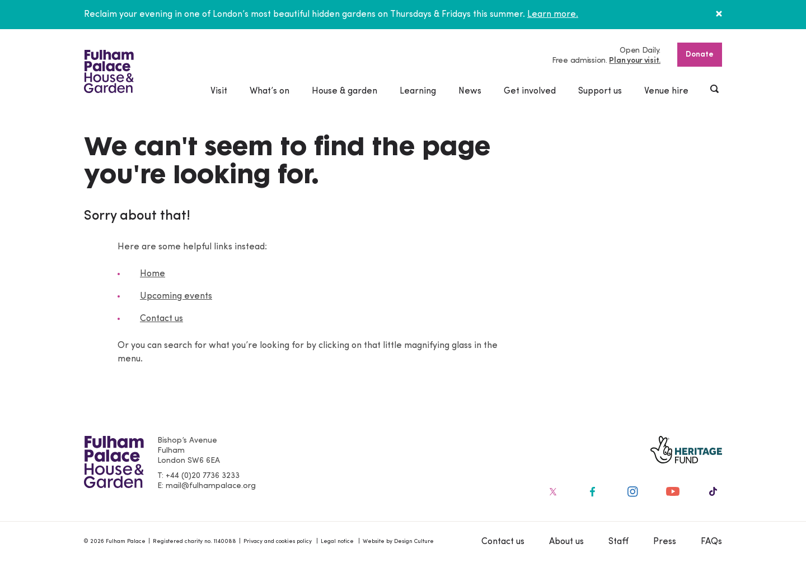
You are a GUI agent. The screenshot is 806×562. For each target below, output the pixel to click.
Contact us (161, 318)
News (469, 91)
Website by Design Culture (398, 541)
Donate (700, 54)
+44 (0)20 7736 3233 (203, 476)
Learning (418, 91)
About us (566, 541)
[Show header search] (715, 90)
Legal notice (337, 541)
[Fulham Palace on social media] (552, 491)
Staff (618, 541)
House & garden (344, 91)
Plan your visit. (634, 61)
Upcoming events (176, 296)
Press (664, 541)
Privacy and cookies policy (277, 541)
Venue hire (666, 91)
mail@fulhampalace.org (211, 486)
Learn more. (552, 14)
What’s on (269, 91)
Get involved (530, 91)
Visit (218, 91)
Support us (600, 91)
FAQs (711, 541)
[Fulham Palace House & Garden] (109, 71)
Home (152, 274)
